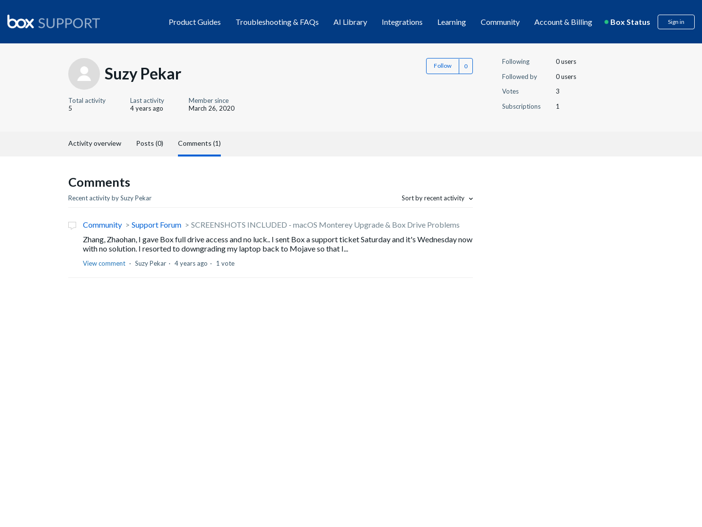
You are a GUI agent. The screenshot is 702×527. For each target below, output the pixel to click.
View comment (104, 263)
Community (500, 21)
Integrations (402, 21)
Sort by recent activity (434, 198)
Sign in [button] (676, 21)
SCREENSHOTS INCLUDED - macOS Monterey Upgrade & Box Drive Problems (325, 224)
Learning (451, 21)
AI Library (350, 21)
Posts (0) (149, 143)
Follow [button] (442, 65)
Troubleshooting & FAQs (277, 21)
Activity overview (94, 143)
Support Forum (156, 224)
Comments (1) (199, 143)
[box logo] (53, 21)
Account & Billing (563, 21)
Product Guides (195, 21)
